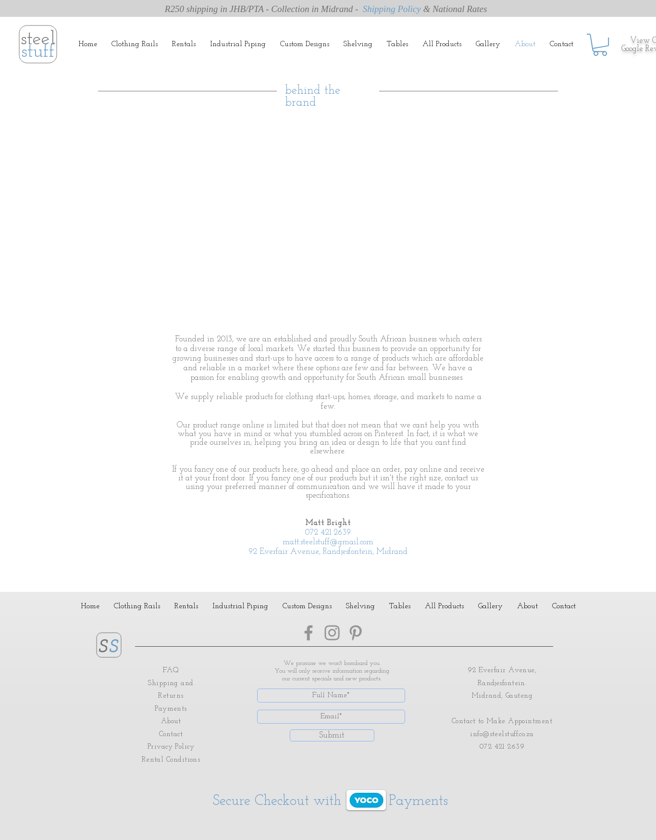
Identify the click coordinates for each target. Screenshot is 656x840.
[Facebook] (308, 633)
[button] (600, 45)
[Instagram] (332, 633)
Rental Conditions (171, 760)
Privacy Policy (171, 747)
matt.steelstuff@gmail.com (328, 542)
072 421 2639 (328, 532)
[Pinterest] (356, 633)
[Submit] (332, 735)
